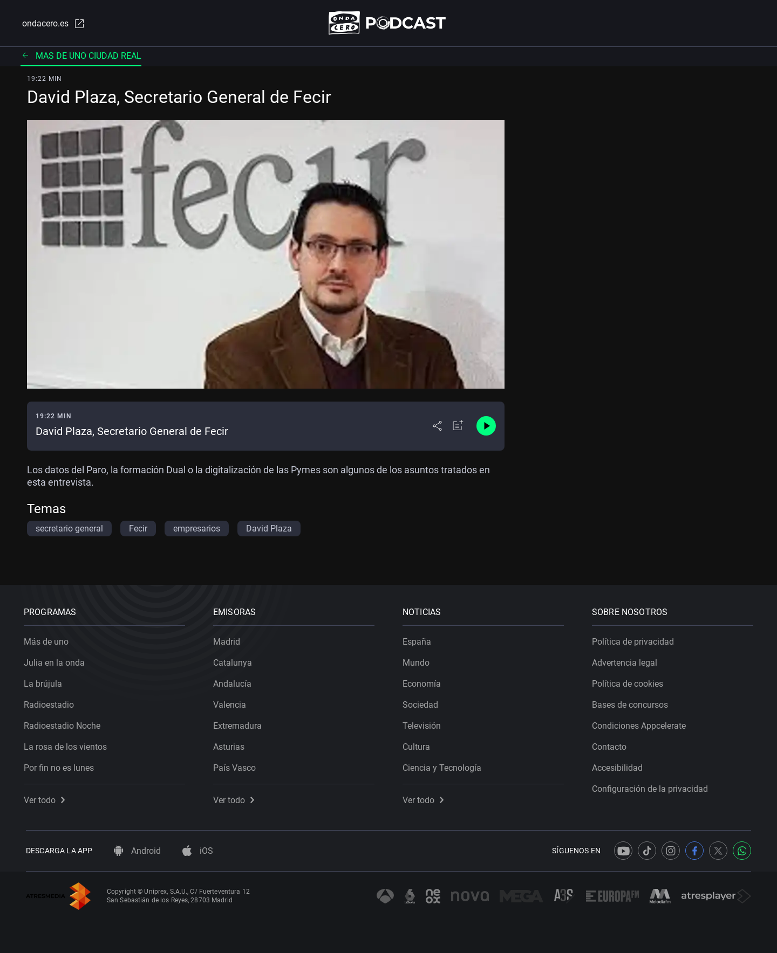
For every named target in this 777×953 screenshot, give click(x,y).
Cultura (418, 745)
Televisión (424, 724)
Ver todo (46, 798)
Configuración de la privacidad (652, 787)
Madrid (228, 639)
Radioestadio (51, 703)
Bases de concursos (632, 703)
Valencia (231, 703)
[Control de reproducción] (486, 427)
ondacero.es (52, 23)
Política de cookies (629, 681)
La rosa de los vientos (67, 745)
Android (137, 851)
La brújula (45, 681)
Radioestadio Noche (64, 724)
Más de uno (48, 639)
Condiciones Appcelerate (641, 724)
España (419, 639)
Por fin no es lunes (61, 766)
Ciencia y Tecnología (444, 766)
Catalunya (234, 660)
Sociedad (422, 703)
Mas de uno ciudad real (81, 56)
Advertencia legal (626, 660)
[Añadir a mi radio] (458, 427)
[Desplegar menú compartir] (437, 427)
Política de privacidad (635, 639)
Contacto (611, 745)
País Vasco (236, 766)
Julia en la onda (56, 660)
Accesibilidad (619, 766)
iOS (197, 851)
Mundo (418, 660)
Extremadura (239, 724)
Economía (424, 681)
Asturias (231, 745)
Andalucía (234, 681)
